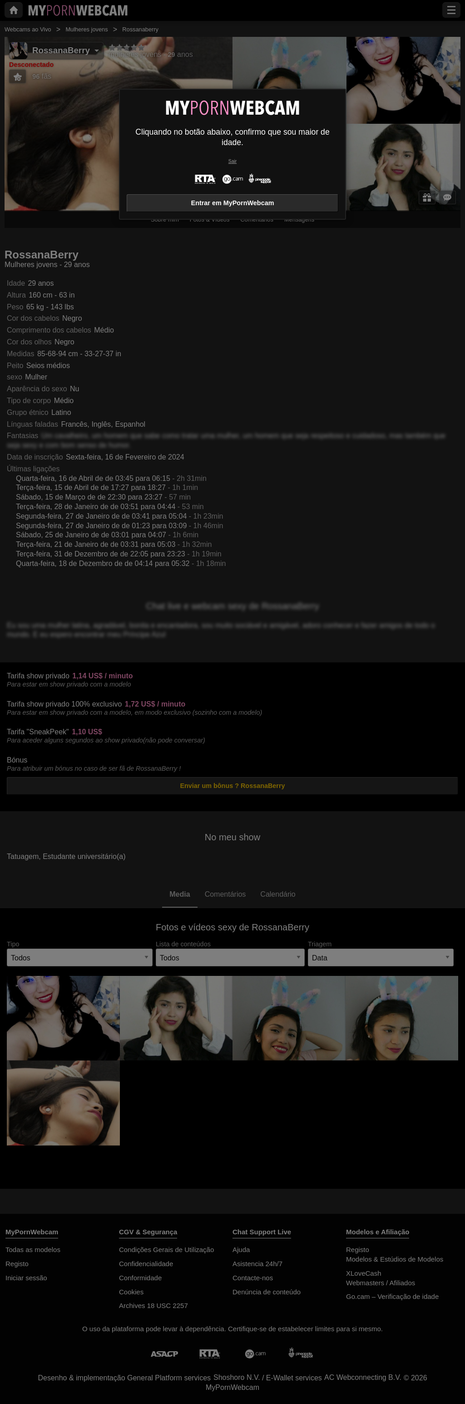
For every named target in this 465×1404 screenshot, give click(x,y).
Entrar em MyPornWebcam (232, 203)
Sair (232, 161)
